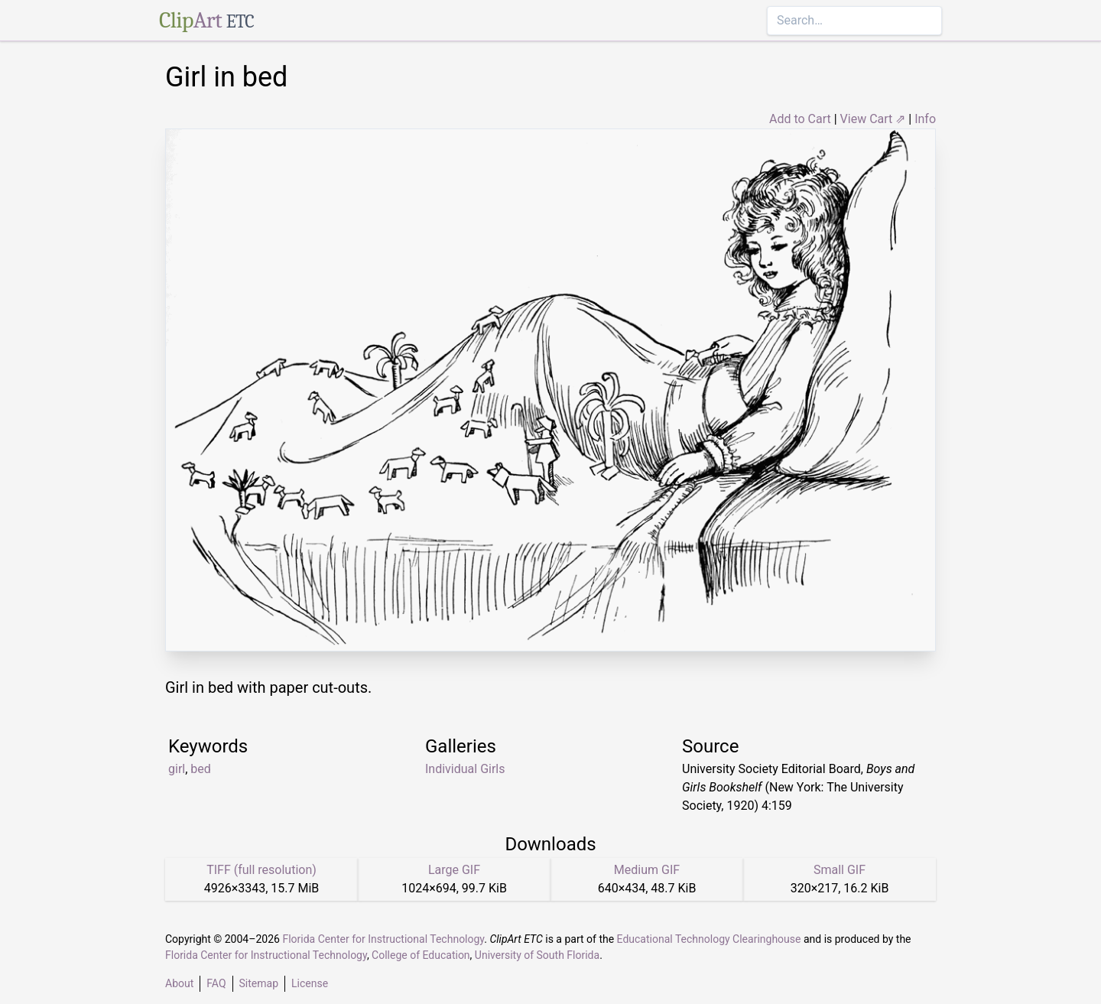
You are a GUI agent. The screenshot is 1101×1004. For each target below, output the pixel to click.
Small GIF (840, 870)
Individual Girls (465, 769)
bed (200, 769)
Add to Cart (800, 119)
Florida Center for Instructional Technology (383, 939)
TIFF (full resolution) (261, 870)
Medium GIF (647, 870)
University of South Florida (537, 955)
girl (176, 769)
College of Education (421, 955)
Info (925, 119)
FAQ (216, 983)
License (309, 983)
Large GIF (454, 870)
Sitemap (258, 983)
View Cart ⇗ (873, 119)
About (179, 983)
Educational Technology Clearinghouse (709, 939)
